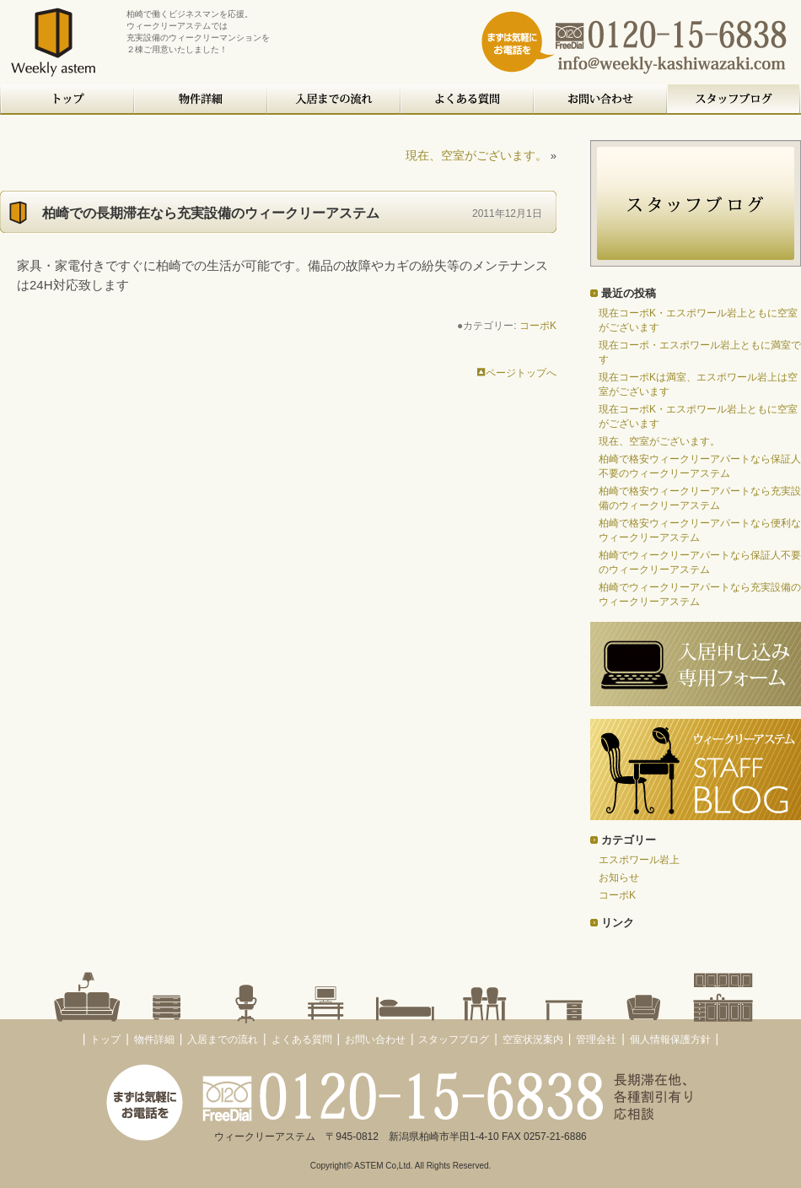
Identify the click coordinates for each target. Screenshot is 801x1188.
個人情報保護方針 (670, 1039)
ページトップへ (516, 373)
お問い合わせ (601, 99)
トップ (67, 99)
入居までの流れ (334, 99)
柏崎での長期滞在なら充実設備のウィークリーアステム (210, 213)
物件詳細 (201, 99)
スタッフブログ (734, 99)
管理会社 (596, 1039)
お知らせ (619, 877)
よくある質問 (468, 99)
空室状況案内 (533, 1039)
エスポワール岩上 (639, 860)
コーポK (537, 326)
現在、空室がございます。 (476, 155)
